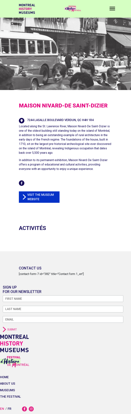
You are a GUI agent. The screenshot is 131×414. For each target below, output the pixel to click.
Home (4, 377)
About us (7, 383)
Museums (7, 390)
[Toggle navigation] (111, 9)
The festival (10, 396)
